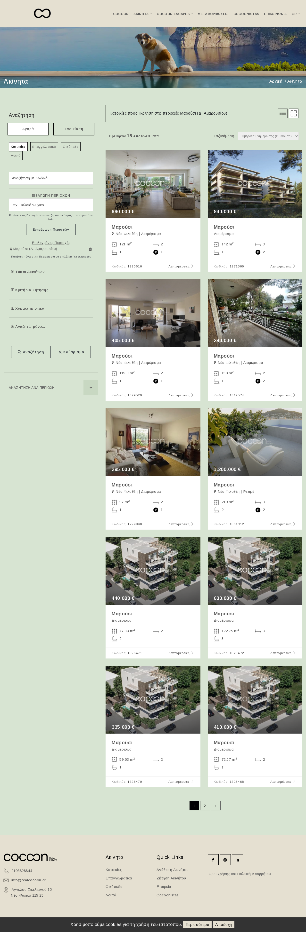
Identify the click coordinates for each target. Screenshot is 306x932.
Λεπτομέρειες (181, 266)
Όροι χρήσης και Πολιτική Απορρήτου (239, 874)
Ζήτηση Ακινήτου (171, 878)
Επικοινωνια (275, 14)
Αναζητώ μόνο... (28, 327)
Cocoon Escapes (174, 14)
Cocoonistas (246, 14)
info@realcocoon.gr (28, 880)
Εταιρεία (164, 887)
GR (295, 14)
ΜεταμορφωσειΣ (213, 14)
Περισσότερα (197, 925)
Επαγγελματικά (44, 147)
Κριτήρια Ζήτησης (29, 290)
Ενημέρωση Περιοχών (51, 230)
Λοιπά (16, 156)
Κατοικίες (18, 147)
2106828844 (21, 871)
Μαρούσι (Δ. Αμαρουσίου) (35, 249)
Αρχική (275, 81)
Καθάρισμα (71, 352)
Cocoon (121, 14)
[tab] (51, 250)
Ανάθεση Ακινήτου (173, 870)
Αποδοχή (223, 925)
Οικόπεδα (71, 147)
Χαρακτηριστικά (27, 309)
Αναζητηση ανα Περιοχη (32, 388)
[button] (34, 250)
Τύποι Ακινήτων (28, 272)
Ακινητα (141, 14)
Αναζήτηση (31, 352)
